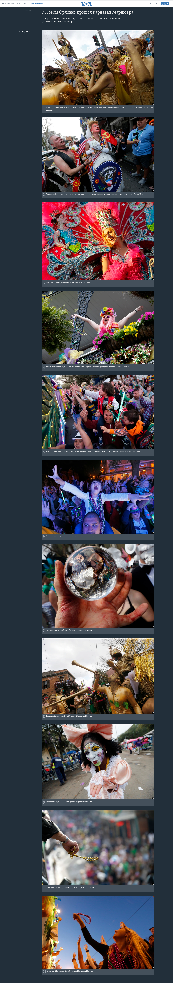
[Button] (24, 32)
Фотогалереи (36, 4)
